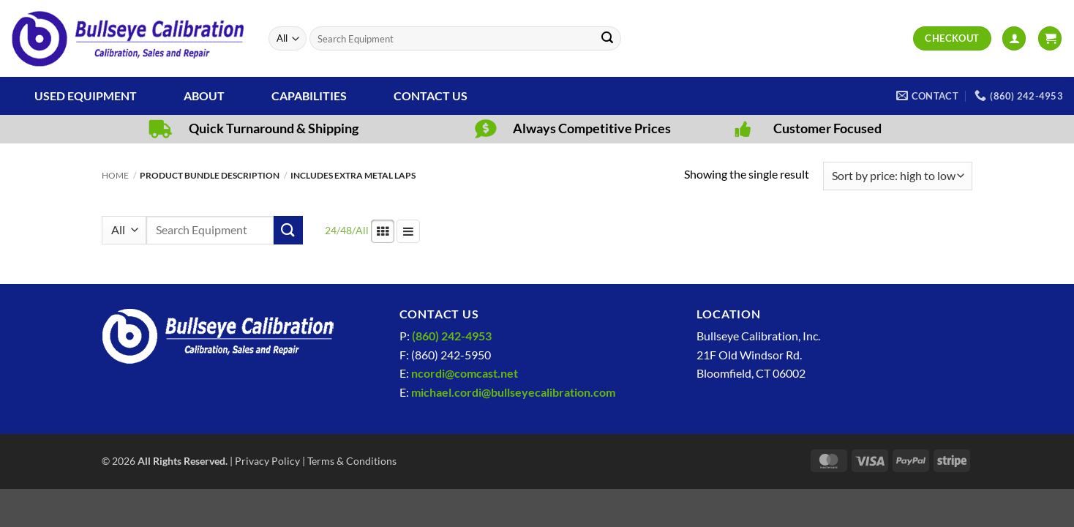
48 (346, 230)
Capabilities (309, 95)
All (362, 230)
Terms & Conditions (352, 461)
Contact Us (430, 95)
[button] (1014, 38)
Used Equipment (85, 95)
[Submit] (607, 38)
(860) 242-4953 (452, 336)
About (204, 95)
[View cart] (1050, 38)
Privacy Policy (267, 461)
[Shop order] (897, 176)
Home (115, 175)
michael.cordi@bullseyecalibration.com (513, 392)
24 (331, 230)
